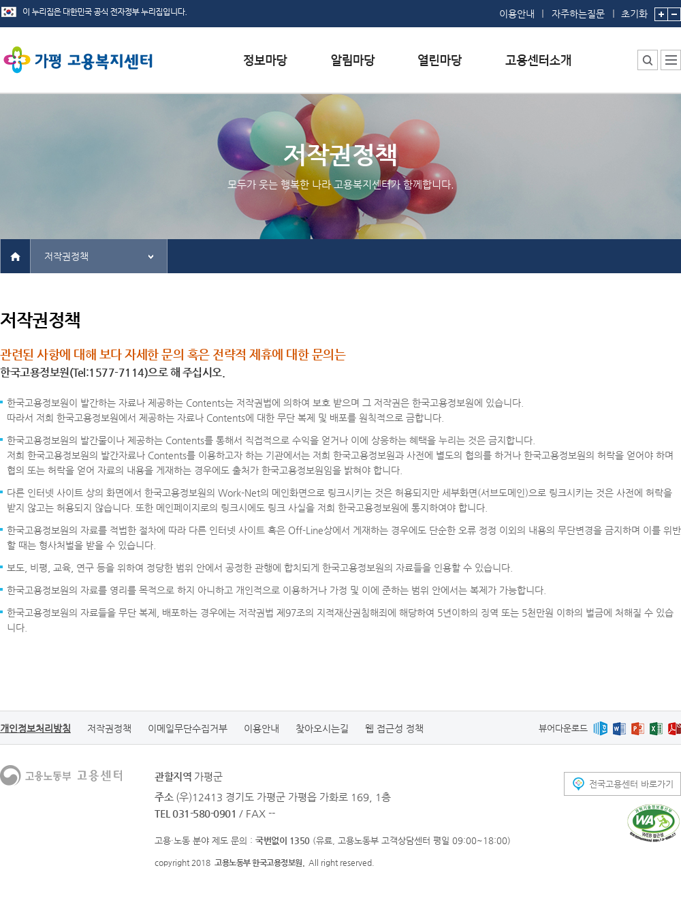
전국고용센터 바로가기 (631, 784)
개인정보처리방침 (35, 728)
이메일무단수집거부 (187, 728)
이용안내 (517, 13)
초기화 (634, 9)
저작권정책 (66, 256)
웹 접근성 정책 (394, 728)
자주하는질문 (578, 13)
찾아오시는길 (322, 728)
